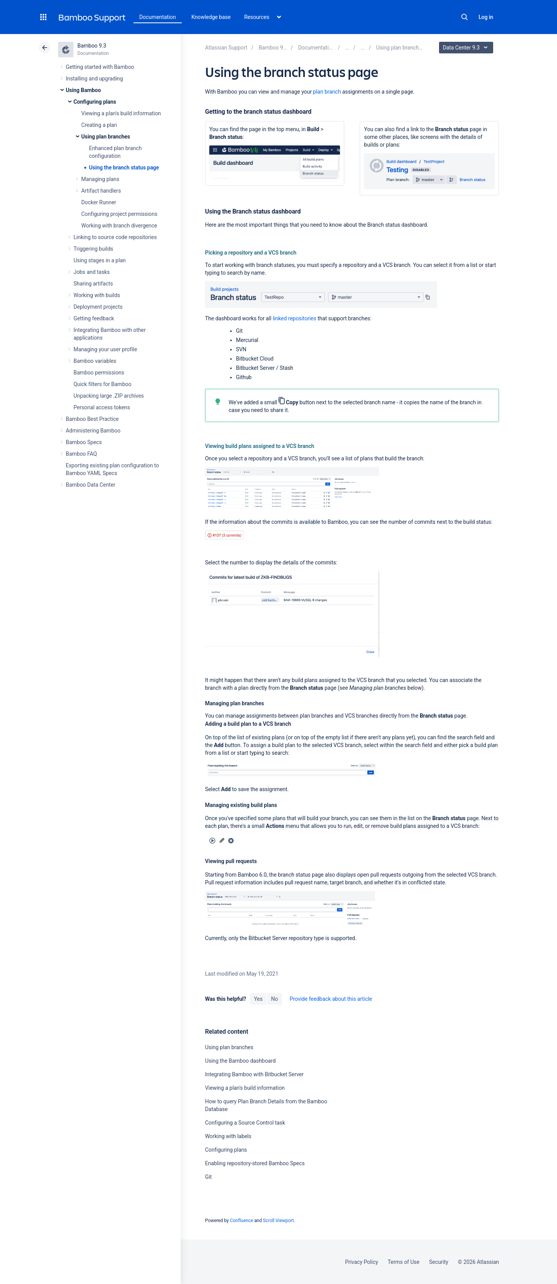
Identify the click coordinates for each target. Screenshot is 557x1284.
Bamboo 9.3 (91, 46)
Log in (485, 17)
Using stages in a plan (99, 260)
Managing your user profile (105, 349)
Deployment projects (98, 307)
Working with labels (228, 1136)
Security (438, 1262)
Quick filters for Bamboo (102, 384)
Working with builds (96, 295)
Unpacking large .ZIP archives (108, 396)
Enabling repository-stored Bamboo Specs (255, 1163)
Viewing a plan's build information (121, 113)
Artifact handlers (101, 191)
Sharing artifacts (93, 283)
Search (464, 17)
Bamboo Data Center (90, 485)
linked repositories (293, 318)
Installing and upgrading (94, 78)
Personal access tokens (101, 407)
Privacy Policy (361, 1262)
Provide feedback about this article (331, 999)
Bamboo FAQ (81, 454)
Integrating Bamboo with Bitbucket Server (254, 1074)
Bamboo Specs (84, 442)
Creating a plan (99, 125)
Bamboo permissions (98, 372)
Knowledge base (211, 17)
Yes (258, 999)
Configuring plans (94, 102)
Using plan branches (105, 136)
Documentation (157, 17)
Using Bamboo (83, 90)
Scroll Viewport (278, 1220)
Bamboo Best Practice (92, 419)
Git (208, 1177)
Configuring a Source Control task (245, 1123)
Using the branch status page (124, 167)
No (274, 999)
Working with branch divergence (119, 225)
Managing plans (100, 179)
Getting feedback (93, 318)
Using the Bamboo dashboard (240, 1061)
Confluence (241, 1220)
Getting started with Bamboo (100, 67)
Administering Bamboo (93, 430)
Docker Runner (98, 202)
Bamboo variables (94, 361)
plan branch (327, 92)
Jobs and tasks (91, 272)
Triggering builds (93, 249)
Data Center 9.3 (467, 47)
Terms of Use (403, 1262)
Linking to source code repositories (115, 237)
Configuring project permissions (119, 214)
